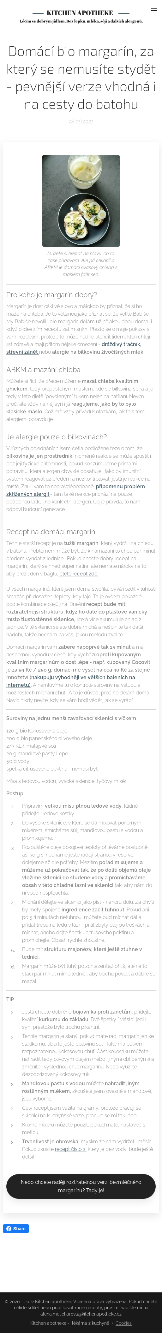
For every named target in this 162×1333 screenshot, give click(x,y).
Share (16, 1228)
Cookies (124, 1323)
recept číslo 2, (71, 1149)
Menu (154, 8)
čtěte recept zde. (78, 574)
